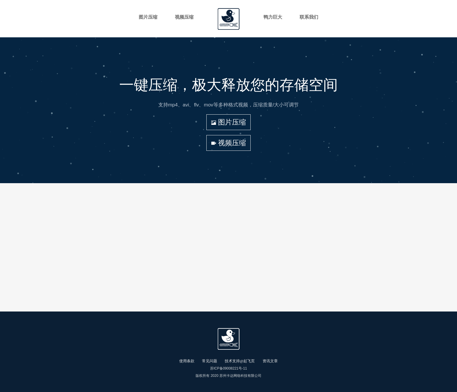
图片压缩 (228, 122)
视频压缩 (228, 143)
